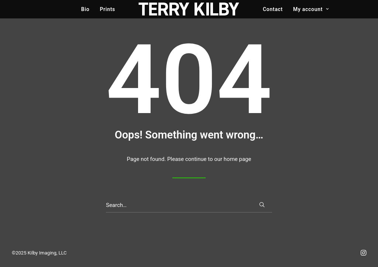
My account (311, 9)
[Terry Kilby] (189, 9)
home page (237, 159)
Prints (107, 9)
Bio (85, 9)
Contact (273, 9)
